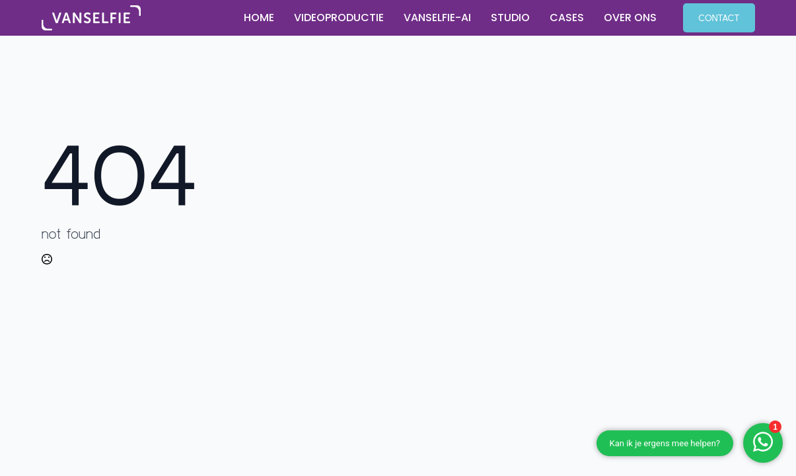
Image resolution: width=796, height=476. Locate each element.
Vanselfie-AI (437, 17)
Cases (567, 17)
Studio (510, 17)
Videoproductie (339, 17)
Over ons (630, 17)
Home (259, 17)
